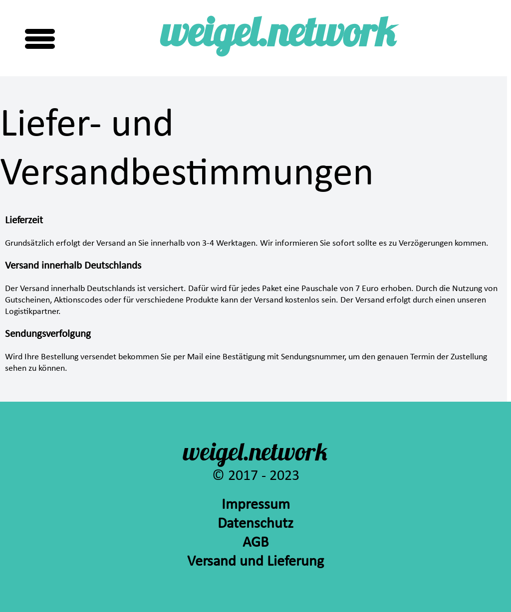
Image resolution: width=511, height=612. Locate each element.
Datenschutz (255, 524)
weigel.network (278, 36)
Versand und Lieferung (255, 562)
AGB (255, 543)
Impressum (256, 505)
